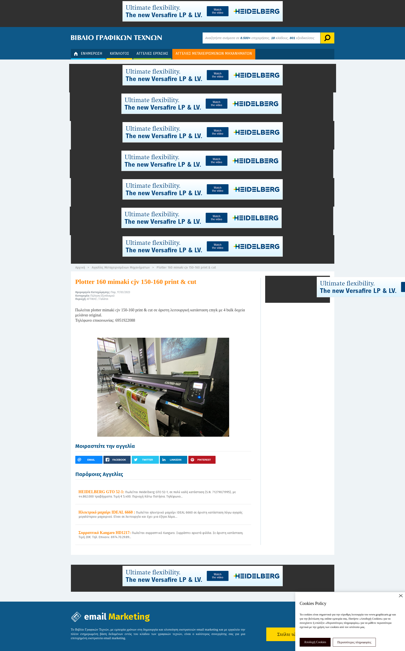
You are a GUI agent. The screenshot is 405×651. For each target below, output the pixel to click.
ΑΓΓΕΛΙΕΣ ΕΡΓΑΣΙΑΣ (152, 53)
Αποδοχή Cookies (315, 642)
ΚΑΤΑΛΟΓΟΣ (119, 53)
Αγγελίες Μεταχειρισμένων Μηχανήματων (121, 267)
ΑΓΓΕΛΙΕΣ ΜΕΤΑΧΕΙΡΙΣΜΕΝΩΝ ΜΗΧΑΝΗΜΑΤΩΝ (214, 53)
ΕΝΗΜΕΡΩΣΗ (88, 53)
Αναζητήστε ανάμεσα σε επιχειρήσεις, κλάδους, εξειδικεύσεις (260, 38)
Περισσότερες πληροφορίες (354, 642)
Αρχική (80, 267)
